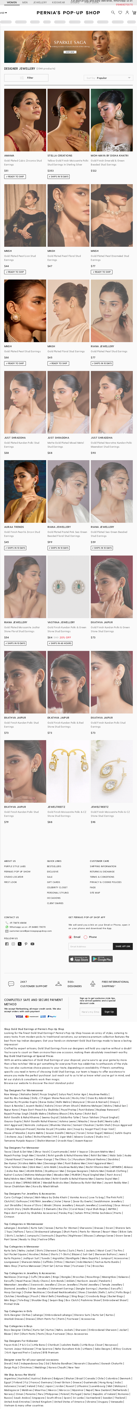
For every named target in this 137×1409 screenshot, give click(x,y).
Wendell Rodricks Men (56, 1182)
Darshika (113, 1159)
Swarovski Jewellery (43, 1284)
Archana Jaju (14, 1136)
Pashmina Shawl (91, 1300)
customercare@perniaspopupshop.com (31, 931)
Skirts (9, 1235)
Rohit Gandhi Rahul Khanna (40, 1121)
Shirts (39, 1250)
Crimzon (9, 1216)
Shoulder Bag (39, 1300)
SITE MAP (95, 892)
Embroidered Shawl (115, 1300)
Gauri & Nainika (13, 1105)
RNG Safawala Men (38, 1178)
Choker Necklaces (34, 1292)
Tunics (29, 1231)
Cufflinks (48, 1261)
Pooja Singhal (48, 1094)
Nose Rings (93, 1276)
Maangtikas (109, 1276)
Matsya (70, 1132)
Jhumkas (103, 1288)
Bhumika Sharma (60, 1125)
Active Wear (62, 1265)
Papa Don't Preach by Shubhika (40, 1109)
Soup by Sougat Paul (86, 1129)
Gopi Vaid (107, 1129)
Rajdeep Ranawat (107, 1109)
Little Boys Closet (92, 1344)
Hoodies (34, 1254)
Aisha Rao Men (15, 1170)
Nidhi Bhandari (32, 1208)
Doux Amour (121, 1205)
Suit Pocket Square (15, 1254)
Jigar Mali (66, 1136)
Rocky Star (78, 1098)
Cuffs (34, 1276)
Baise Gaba (47, 1101)
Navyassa (111, 1344)
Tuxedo (45, 1258)
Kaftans (19, 1231)
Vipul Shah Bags (96, 1208)
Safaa (28, 1136)
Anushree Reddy (98, 1094)
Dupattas (61, 1235)
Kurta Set (98, 1314)
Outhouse (22, 1201)
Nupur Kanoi (11, 1109)
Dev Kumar (10, 1163)
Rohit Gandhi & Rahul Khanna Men (73, 1178)
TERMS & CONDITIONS (102, 876)
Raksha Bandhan (62, 1363)
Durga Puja (10, 1367)
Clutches (9, 1296)
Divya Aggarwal (122, 1125)
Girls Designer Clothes (17, 1314)
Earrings (23, 1276)
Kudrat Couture (13, 1174)
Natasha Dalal (29, 1094)
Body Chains (41, 1280)
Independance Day (32, 1363)
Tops (9, 1231)
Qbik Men (35, 1167)
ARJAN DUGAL (34, 1170)
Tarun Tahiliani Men (15, 1167)
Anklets (70, 1280)
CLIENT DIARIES (55, 903)
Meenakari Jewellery (16, 1284)
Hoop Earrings (12, 1292)
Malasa (108, 1132)
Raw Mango (11, 1094)
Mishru (108, 1105)
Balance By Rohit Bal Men (86, 1182)
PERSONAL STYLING (58, 892)
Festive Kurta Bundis (107, 1261)
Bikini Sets (126, 1231)
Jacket (123, 1329)
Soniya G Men (12, 1182)
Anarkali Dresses (14, 1318)
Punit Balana (86, 1109)
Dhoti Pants (70, 1231)
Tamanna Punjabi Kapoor (19, 1140)
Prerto (117, 1212)
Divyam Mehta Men (102, 1151)
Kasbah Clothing (116, 1170)
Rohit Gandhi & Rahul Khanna (22, 1117)
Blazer (7, 1333)
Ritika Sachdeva (102, 1212)
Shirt (16, 1333)
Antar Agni (80, 1094)
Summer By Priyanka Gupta (21, 1101)
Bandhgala (73, 1258)
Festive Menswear (30, 1265)
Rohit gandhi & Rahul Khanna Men (68, 1155)
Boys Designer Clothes (17, 1329)
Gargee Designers (77, 1170)
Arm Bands (57, 1280)
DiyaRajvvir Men (55, 1170)
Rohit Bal (90, 1113)
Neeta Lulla (111, 1121)
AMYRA (112, 1208)
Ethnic (59, 1261)
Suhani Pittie (82, 1212)
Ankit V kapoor (79, 1151)
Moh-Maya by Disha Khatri (51, 1197)
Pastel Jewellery (89, 1284)
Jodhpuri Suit (31, 1258)
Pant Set (48, 1265)
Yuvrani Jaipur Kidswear (19, 1348)
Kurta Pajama (12, 1258)
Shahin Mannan (46, 1140)
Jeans (121, 1254)
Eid (47, 1363)
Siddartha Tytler (70, 1117)
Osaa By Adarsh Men (100, 1098)
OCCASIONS (54, 898)
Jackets (20, 1235)
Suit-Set (87, 1254)
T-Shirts (65, 1254)
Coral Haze (77, 1208)
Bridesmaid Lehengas (48, 1231)
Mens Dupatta (90, 1258)
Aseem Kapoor (84, 1140)
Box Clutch (72, 1300)
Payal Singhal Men (94, 1174)
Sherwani (51, 1250)
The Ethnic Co (63, 1159)
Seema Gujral (50, 1117)
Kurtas (63, 1250)
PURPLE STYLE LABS (15, 866)
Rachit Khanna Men (97, 1167)
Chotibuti (53, 1344)
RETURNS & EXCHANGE (102, 871)
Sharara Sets (123, 1227)
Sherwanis (86, 1227)
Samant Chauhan (83, 1125)
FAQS (93, 887)
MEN (25, 2)
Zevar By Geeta (82, 1201)
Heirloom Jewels (87, 1280)
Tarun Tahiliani (90, 1117)
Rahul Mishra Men (14, 1178)
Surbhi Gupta (123, 1132)
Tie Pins (117, 1250)
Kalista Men (97, 1170)
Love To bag (96, 1197)
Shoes (81, 1292)
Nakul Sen (120, 1105)
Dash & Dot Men (22, 1151)
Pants (80, 1250)
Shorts (54, 1254)
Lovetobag (105, 1205)
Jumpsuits (33, 1235)
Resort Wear (110, 1231)
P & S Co (25, 1344)
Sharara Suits (82, 1314)
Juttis (110, 1292)
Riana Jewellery (63, 1205)
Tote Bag (23, 1300)
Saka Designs (103, 1348)
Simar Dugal (94, 1132)
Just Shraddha (13, 1205)
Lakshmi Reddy (70, 1344)
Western (70, 1261)
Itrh (55, 1136)
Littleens (88, 1348)
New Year (74, 1367)
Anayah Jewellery (86, 1205)
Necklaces (10, 1276)
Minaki (48, 1205)
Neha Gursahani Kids (67, 1348)
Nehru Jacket (26, 1250)
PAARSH (76, 1174)
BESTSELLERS (54, 866)
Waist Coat (104, 1250)
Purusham (79, 1159)
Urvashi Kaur (65, 1140)
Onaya (114, 1101)
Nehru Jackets (64, 1329)
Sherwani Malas (31, 1261)
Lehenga (38, 1314)
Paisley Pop (66, 1212)
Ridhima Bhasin (58, 1113)
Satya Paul (65, 1094)
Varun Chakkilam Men (17, 1186)
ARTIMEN (116, 1167)
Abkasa (128, 1167)
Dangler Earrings (86, 1288)
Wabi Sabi (115, 1155)
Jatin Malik (50, 1167)
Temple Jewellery (112, 1284)
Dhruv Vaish (42, 1151)
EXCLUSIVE (53, 871)
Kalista (49, 1105)
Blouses (88, 1235)
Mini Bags (10, 1300)
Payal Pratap (69, 1109)
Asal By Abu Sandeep (17, 1098)
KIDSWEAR (58, 2)
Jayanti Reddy (34, 1105)
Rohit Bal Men (99, 1155)
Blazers (76, 1254)
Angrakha (58, 1258)
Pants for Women (90, 1231)
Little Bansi (39, 1344)
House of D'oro (33, 1205)
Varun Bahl (96, 1121)
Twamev (28, 1159)
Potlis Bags (122, 1292)
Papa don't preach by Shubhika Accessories (30, 1212)
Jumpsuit (106, 1258)
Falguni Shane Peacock (56, 1098)
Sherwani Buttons (105, 1254)
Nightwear (75, 1235)
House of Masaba (14, 1132)
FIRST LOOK (10, 882)
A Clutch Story (12, 1208)
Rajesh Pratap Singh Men (19, 1155)
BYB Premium (51, 1352)
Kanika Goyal (45, 1129)
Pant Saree (10, 1239)
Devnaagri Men (53, 1163)
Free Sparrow (44, 1348)
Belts (102, 1292)
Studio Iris (102, 1136)
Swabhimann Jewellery (108, 1201)
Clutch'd (9, 1201)
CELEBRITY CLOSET (57, 887)
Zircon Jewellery (68, 1284)
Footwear (78, 1265)
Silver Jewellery (39, 1288)
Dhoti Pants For (46, 1318)
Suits (71, 1250)
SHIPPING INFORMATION (103, 866)
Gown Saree (123, 1235)
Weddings (40, 1367)
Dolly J (36, 1098)
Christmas (26, 1367)
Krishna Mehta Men (30, 1163)
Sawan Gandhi (55, 1132)
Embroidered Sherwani (103, 1329)
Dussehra (93, 1363)
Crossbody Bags (96, 1296)
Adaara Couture (83, 1136)
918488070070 (124, 4)
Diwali (8, 1363)
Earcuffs (9, 1280)
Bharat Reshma (96, 1159)
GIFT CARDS (53, 882)
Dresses (98, 1227)
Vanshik (41, 1155)
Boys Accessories (77, 1333)
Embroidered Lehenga (58, 1314)
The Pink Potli (114, 1197)
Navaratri (80, 1363)
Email (74, 936)
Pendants (104, 1280)
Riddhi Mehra (38, 1113)
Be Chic (63, 1208)
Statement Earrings (62, 1288)
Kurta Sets (37, 1227)
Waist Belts (47, 1296)
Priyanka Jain (63, 1129)
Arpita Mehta (36, 1132)
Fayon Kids (11, 1344)
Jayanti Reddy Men (115, 1182)
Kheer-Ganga (44, 1159)
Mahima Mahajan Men (38, 1174)
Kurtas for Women (66, 1227)
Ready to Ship (27, 1239)
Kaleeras (123, 1276)
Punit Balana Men (75, 1163)
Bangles (66, 1276)
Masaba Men (61, 1174)
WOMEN (12, 2)
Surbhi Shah (103, 1125)
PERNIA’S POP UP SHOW (17, 871)
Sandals (92, 1292)
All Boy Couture (122, 1348)
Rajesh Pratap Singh (16, 1113)
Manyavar (79, 1101)
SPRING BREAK (31, 1182)
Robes (44, 1254)
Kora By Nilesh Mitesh (45, 1186)
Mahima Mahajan (91, 1105)
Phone (92, 936)
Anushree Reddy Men (71, 1167)
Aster (58, 1201)
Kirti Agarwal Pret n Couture (23, 1352)
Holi (16, 1363)
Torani (81, 1132)
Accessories (121, 1258)
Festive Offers (46, 1239)
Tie (88, 1265)
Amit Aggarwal (13, 1125)
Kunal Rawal (13, 1159)
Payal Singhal (109, 1117)
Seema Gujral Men (107, 1178)
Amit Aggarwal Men (100, 1163)
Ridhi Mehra (63, 1101)
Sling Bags (77, 1296)
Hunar (67, 1201)
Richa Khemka (42, 1136)
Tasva (7, 1151)
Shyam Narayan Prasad (20, 1129)
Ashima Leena (67, 1121)
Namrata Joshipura (36, 1125)
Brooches (98, 1265)
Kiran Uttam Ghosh (67, 1105)
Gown (109, 1227)
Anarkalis (23, 1227)
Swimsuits (47, 1235)
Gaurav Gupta (13, 1121)
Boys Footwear (55, 1333)
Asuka (127, 1155)
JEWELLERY (40, 2)
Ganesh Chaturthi (111, 1363)
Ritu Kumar (76, 1113)
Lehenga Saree (104, 1235)
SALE (50, 876)
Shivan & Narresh (97, 1101)
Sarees (49, 1227)
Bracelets (45, 1276)
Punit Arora (113, 1174)
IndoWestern (85, 1261)
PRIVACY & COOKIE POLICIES (106, 882)
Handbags (23, 1296)
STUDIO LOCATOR (13, 876)
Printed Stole (11, 1303)
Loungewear (11, 1261)
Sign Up (109, 1011)
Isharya (28, 1197)
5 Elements (50, 1208)
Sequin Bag (56, 1300)
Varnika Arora (78, 1197)
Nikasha (83, 1121)
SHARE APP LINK (123, 946)
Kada (73, 1292)
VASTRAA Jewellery (41, 1201)
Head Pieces (23, 1280)
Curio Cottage (13, 1197)
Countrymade (59, 1151)
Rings (56, 1276)
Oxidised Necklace (58, 1292)
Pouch (34, 1296)
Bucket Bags (115, 1296)
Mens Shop (10, 1265)
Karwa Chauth (57, 1367)
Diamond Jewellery (15, 1288)
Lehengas (9, 1227)
